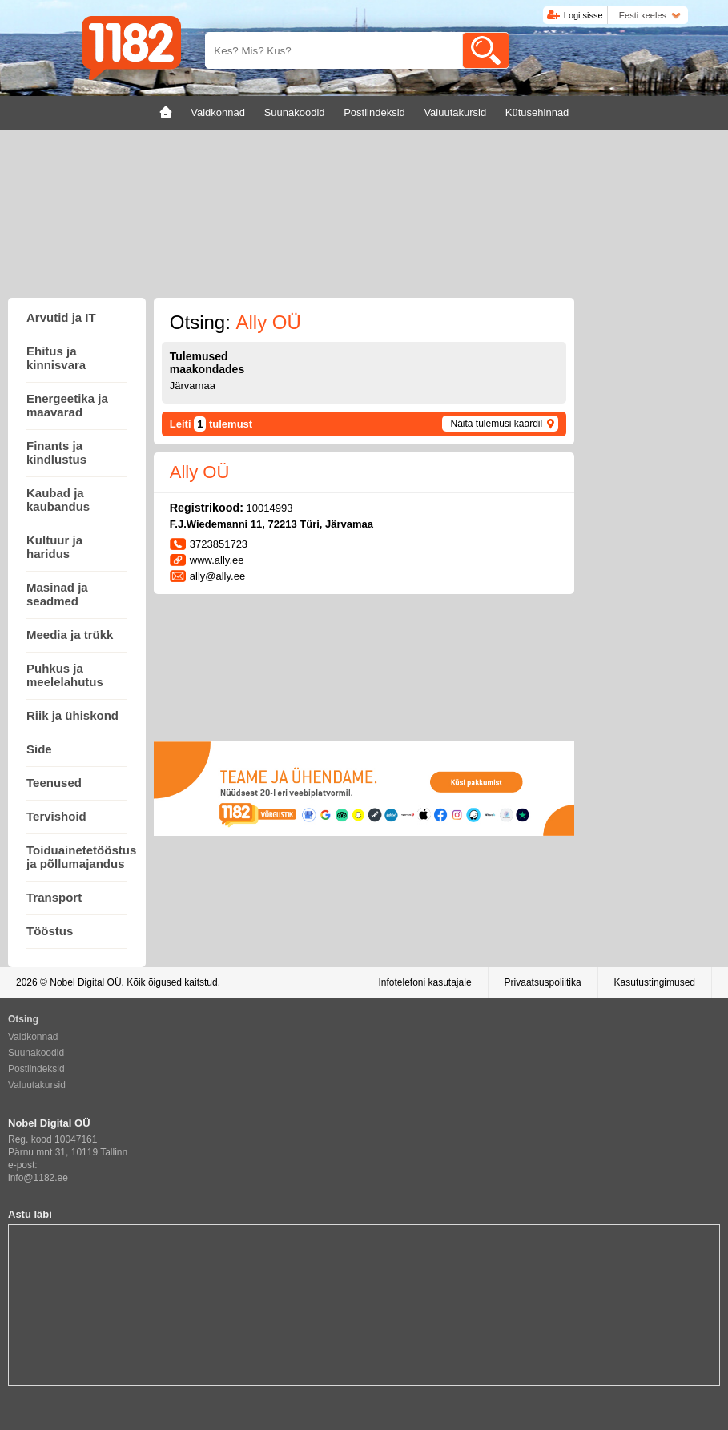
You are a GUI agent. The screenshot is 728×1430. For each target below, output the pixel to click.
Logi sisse (583, 15)
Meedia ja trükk (69, 634)
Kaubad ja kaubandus (58, 499)
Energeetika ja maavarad (67, 405)
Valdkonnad (33, 1036)
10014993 (270, 508)
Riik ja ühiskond (72, 715)
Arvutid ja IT (61, 317)
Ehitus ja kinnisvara (56, 358)
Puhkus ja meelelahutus (64, 675)
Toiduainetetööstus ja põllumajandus (81, 856)
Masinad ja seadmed (57, 594)
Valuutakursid (37, 1085)
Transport (54, 897)
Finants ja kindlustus (56, 452)
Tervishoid (56, 816)
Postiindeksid (36, 1069)
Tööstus (49, 931)
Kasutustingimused (654, 982)
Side (39, 749)
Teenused (54, 782)
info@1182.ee (38, 1177)
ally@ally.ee (217, 576)
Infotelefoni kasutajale (424, 982)
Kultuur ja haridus (54, 546)
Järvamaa (192, 386)
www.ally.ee (217, 560)
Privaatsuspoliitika (543, 982)
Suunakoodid (36, 1052)
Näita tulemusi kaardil (496, 423)
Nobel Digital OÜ (85, 982)
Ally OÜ (200, 472)
